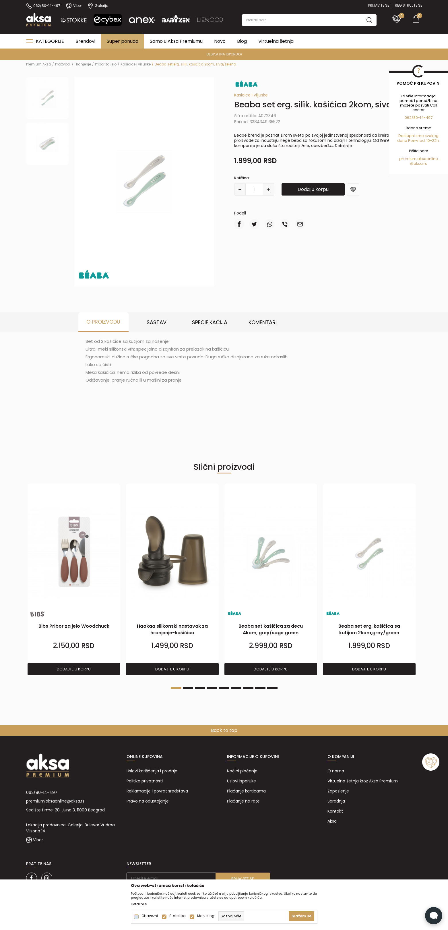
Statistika (177, 916)
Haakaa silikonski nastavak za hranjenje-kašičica (172, 629)
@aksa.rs (418, 163)
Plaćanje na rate (243, 801)
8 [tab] (260, 688)
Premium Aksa (38, 64)
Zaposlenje (338, 791)
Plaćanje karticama (246, 791)
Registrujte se (408, 5)
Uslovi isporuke (241, 781)
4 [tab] (212, 688)
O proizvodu (103, 321)
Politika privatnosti (145, 781)
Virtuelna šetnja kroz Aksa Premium (362, 781)
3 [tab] (200, 688)
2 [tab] (188, 688)
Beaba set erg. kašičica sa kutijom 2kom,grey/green (369, 629)
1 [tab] (176, 688)
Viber (38, 840)
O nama (335, 771)
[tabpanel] (74, 580)
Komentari (263, 322)
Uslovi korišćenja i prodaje (152, 771)
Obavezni (149, 916)
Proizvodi (63, 64)
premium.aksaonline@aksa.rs (55, 801)
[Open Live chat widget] (433, 915)
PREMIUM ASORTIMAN (223, 54)
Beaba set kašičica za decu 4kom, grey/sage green (270, 629)
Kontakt (335, 811)
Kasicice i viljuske (136, 64)
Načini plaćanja (242, 771)
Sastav (156, 322)
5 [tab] (224, 688)
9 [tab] (272, 688)
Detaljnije (343, 145)
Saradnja (336, 801)
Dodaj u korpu (313, 189)
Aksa (332, 821)
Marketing (205, 916)
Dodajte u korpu (74, 669)
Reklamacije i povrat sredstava (157, 791)
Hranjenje (83, 64)
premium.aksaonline (418, 158)
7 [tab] (248, 688)
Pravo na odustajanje (148, 801)
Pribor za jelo (106, 64)
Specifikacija (209, 322)
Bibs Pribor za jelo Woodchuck (73, 626)
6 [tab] (236, 688)
